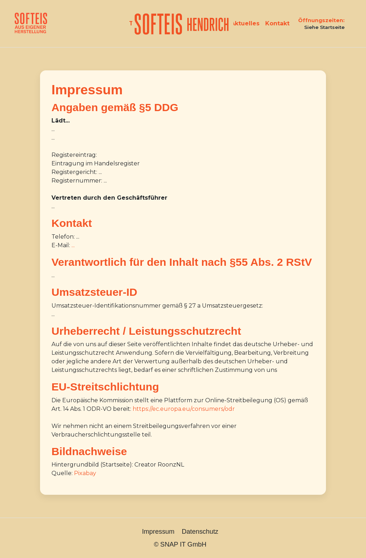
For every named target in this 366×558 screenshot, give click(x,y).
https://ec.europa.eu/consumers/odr (184, 408)
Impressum (158, 531)
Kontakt (277, 23)
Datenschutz (200, 531)
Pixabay (85, 473)
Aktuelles (245, 23)
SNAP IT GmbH (183, 544)
